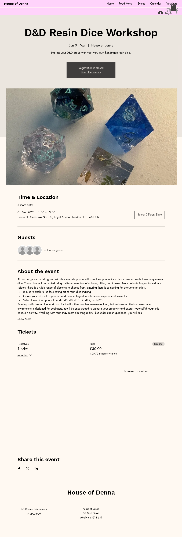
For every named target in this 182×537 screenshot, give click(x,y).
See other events (91, 72)
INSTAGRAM (34, 513)
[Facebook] (176, 11)
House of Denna (16, 3)
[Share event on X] (27, 468)
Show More (24, 319)
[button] (174, 7)
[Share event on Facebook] (19, 468)
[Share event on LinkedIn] (36, 468)
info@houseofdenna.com (34, 509)
